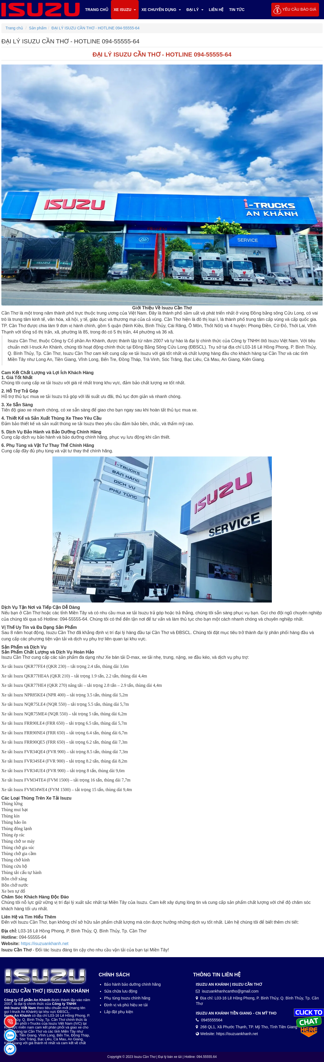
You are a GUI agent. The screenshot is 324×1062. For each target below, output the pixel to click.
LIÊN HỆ (216, 9)
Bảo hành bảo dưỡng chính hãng (132, 984)
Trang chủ (96, 9)
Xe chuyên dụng (161, 9)
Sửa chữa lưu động (120, 991)
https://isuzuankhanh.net (44, 943)
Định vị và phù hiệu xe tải (126, 1005)
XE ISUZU (125, 9)
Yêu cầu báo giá (299, 9)
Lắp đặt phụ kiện (118, 1012)
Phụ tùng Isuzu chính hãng (127, 998)
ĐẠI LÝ (194, 9)
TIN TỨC (237, 9)
